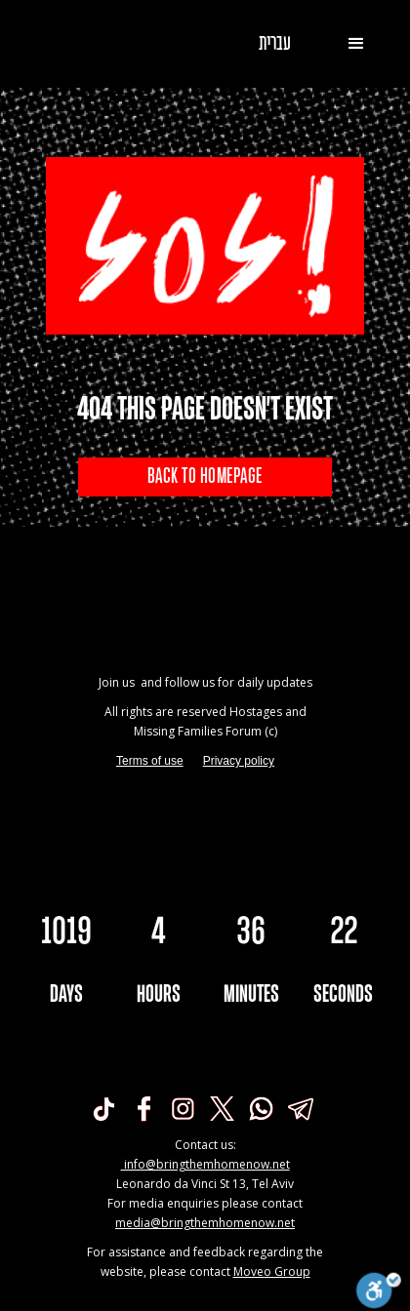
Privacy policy (238, 761)
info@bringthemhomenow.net (205, 1164)
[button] (356, 44)
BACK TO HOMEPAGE (205, 477)
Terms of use (150, 761)
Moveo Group (271, 1271)
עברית (275, 44)
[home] (83, 44)
